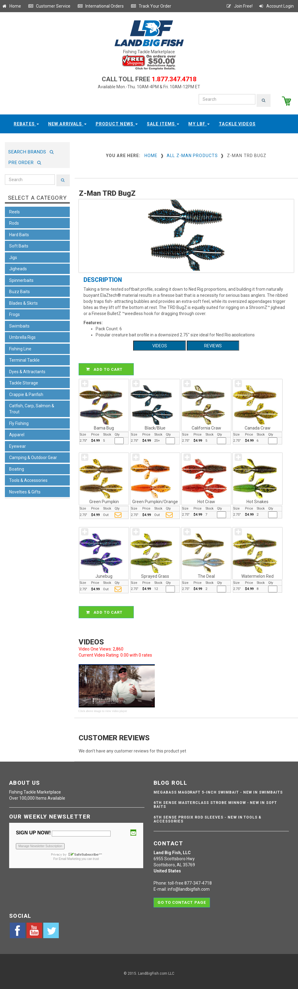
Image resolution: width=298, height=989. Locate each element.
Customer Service (49, 6)
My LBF (199, 121)
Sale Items (163, 121)
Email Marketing (70, 856)
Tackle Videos (237, 121)
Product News (117, 121)
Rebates (26, 121)
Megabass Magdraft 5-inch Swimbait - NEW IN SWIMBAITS (218, 790)
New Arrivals (67, 121)
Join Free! (239, 6)
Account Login (276, 6)
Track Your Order (151, 6)
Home (11, 6)
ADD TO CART (107, 367)
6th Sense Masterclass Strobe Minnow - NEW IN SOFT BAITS (215, 802)
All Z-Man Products (192, 153)
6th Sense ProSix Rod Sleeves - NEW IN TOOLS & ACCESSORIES (207, 817)
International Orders (100, 6)
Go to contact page (182, 898)
